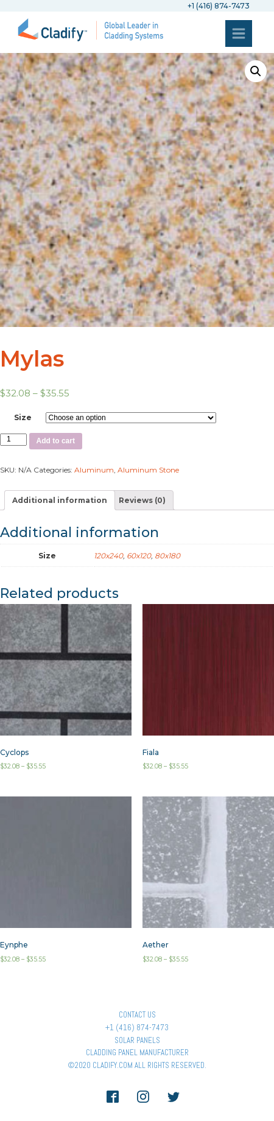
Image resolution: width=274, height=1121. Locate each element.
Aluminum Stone (148, 469)
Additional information (59, 500)
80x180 (167, 555)
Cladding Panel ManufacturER (137, 1052)
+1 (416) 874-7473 (137, 1027)
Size (23, 417)
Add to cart (56, 441)
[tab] (59, 500)
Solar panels (137, 1040)
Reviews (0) (142, 500)
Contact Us (137, 1015)
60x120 (139, 555)
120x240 (108, 555)
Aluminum (94, 469)
